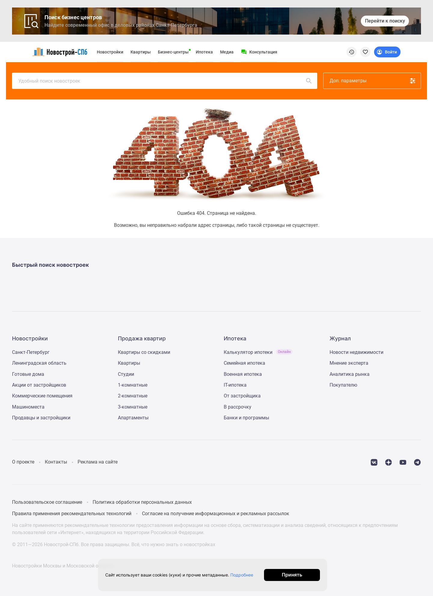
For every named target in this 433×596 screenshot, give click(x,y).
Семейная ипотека (244, 363)
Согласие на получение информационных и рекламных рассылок (215, 513)
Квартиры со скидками (144, 352)
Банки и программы (246, 418)
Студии (126, 374)
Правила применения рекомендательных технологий (71, 513)
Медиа (227, 52)
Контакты (56, 462)
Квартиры (141, 52)
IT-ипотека (235, 385)
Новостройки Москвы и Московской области (63, 566)
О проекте (23, 462)
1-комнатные (132, 385)
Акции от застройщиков (39, 385)
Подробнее (244, 574)
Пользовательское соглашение (47, 502)
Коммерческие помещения (42, 396)
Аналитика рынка (350, 374)
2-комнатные (132, 396)
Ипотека (204, 52)
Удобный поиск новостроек (165, 80)
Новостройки (110, 52)
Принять (297, 575)
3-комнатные (132, 407)
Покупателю (343, 385)
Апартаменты (133, 418)
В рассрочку (237, 407)
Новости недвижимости (356, 352)
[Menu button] (259, 52)
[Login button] (387, 52)
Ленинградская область (39, 363)
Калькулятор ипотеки (258, 352)
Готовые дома (28, 374)
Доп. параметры (373, 80)
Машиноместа (28, 407)
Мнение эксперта (349, 363)
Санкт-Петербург (31, 352)
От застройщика (242, 396)
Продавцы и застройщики (41, 418)
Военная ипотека (243, 374)
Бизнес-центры (173, 52)
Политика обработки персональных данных (142, 502)
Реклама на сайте (98, 462)
